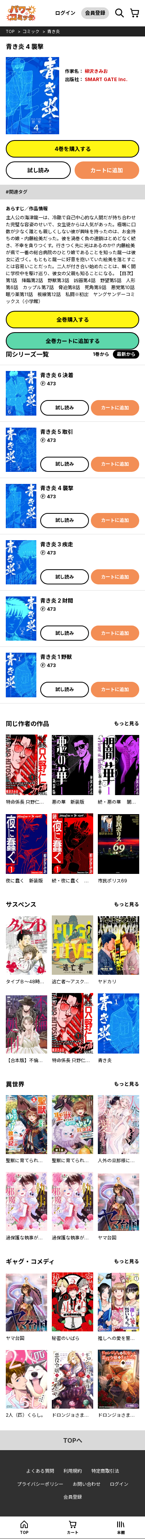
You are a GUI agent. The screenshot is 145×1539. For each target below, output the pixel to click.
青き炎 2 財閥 (56, 600)
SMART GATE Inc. (106, 79)
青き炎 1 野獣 (56, 656)
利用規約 (72, 1471)
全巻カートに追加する (73, 341)
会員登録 (95, 13)
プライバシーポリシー (40, 1484)
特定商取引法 (105, 1471)
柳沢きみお (96, 71)
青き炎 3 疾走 (56, 544)
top (10, 31)
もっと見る (126, 723)
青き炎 (53, 31)
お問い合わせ (87, 1484)
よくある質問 (40, 1471)
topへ (72, 1440)
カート (72, 1532)
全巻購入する (72, 319)
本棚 (121, 1532)
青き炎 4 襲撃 (56, 488)
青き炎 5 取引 (56, 431)
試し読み (38, 170)
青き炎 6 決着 (56, 375)
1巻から (101, 354)
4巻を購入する (73, 149)
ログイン (65, 13)
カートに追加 (106, 170)
